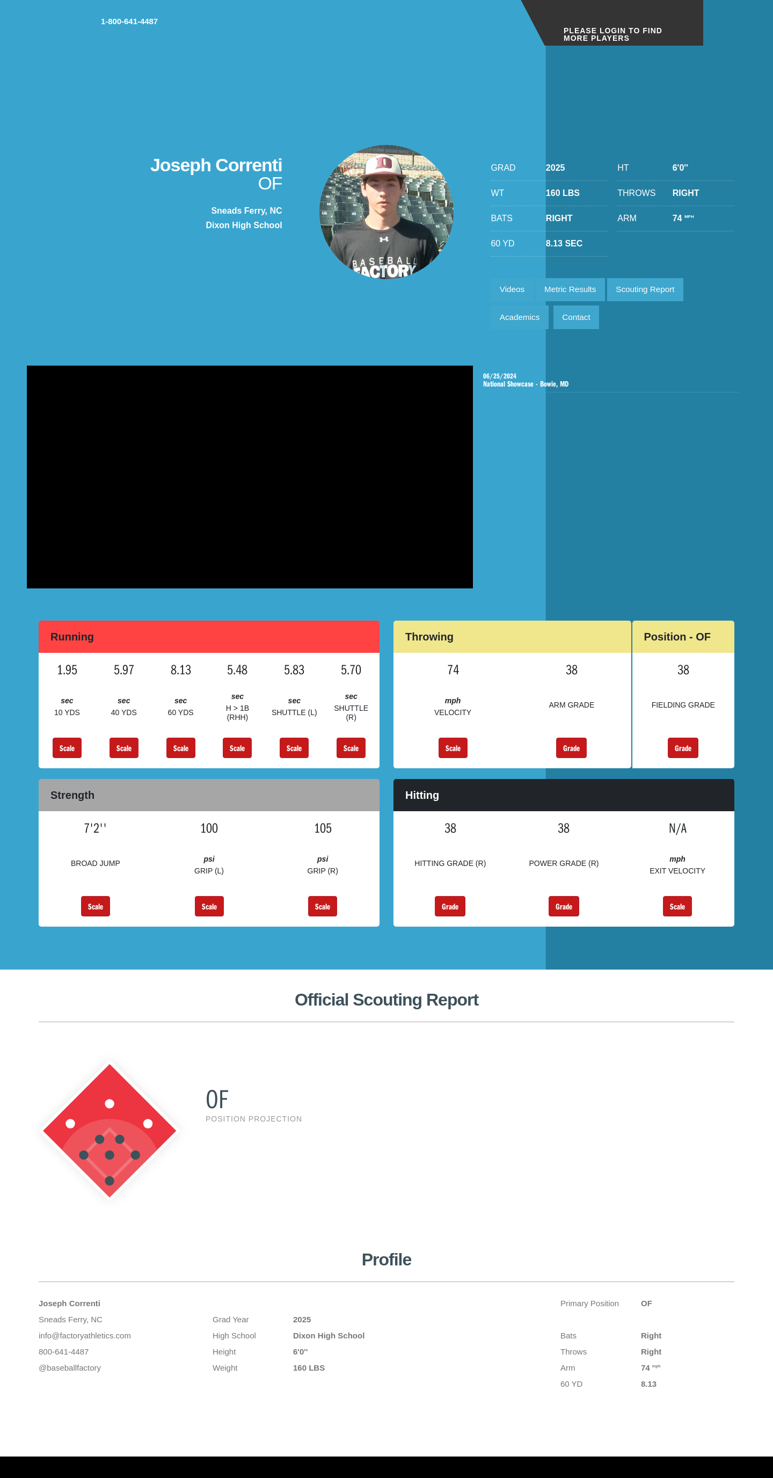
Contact (581, 320)
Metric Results (575, 290)
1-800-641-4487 (470, 31)
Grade (571, 753)
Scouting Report (655, 290)
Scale (67, 753)
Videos (513, 290)
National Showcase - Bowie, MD (608, 386)
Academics (521, 320)
